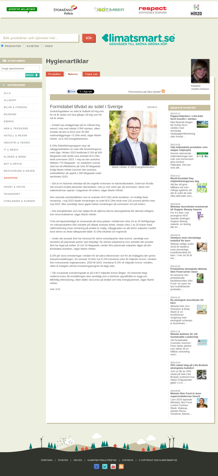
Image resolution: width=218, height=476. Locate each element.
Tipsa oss (91, 74)
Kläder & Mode (15, 156)
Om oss (78, 460)
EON (58, 289)
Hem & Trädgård (16, 128)
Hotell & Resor (15, 135)
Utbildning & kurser (19, 201)
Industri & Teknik (17, 142)
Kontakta (127, 460)
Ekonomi (10, 114)
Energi (9, 121)
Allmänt (10, 100)
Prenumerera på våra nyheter (147, 91)
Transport (12, 194)
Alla (7, 93)
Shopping (11, 178)
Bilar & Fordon (15, 107)
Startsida (47, 460)
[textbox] (39, 38)
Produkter (11, 46)
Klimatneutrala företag (102, 460)
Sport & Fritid (14, 187)
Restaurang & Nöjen (19, 171)
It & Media (11, 149)
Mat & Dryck (13, 164)
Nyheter (31, 46)
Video (47, 46)
